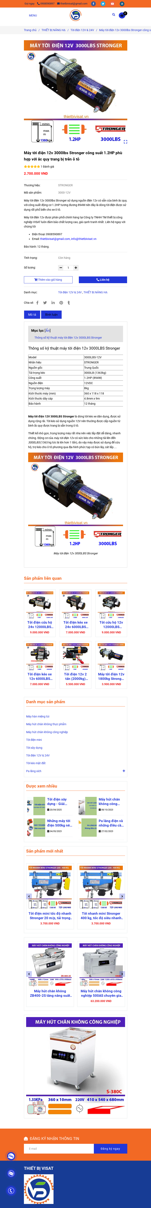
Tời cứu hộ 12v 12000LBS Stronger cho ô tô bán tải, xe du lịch (111, 624)
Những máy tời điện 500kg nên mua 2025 (59, 823)
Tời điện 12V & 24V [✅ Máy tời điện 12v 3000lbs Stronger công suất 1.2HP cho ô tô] (82, 30)
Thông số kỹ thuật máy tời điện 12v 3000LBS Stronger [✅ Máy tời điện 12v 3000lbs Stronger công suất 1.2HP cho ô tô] (68, 337)
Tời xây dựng (34, 747)
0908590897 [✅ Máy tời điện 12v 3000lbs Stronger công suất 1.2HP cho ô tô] (46, 3)
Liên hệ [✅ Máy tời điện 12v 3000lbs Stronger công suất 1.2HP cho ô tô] (102, 279)
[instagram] (122, 3)
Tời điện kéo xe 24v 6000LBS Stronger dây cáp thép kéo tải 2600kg (75, 624)
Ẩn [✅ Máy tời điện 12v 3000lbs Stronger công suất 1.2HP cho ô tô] (48, 330)
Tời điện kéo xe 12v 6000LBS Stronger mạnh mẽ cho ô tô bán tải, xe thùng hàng (39, 676)
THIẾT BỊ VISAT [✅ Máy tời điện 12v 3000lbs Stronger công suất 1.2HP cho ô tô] (39, 1168)
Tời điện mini (34, 739)
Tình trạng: (31, 257)
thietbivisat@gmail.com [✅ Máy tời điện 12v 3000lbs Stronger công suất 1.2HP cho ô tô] (72, 3)
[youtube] (113, 3)
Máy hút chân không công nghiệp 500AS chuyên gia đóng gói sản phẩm (101, 993)
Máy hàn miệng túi (37, 716)
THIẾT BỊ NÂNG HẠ (95, 292)
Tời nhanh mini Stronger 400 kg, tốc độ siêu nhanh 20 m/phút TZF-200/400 (101, 915)
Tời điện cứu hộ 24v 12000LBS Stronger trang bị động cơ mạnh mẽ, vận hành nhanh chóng (39, 624)
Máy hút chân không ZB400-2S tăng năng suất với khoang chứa (50, 993)
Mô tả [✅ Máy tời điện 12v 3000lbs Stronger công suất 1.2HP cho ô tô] (32, 314)
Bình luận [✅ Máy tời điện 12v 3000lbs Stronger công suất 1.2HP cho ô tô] (51, 314)
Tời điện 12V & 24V (70, 292)
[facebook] (94, 3)
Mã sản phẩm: (33, 192)
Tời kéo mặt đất (36, 763)
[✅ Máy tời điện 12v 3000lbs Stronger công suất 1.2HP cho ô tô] (123, 15)
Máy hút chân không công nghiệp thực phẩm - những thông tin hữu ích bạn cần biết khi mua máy (111, 801)
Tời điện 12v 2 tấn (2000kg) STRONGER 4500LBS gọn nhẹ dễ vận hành (75, 676)
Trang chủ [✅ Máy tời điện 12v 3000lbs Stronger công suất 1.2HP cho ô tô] (30, 30)
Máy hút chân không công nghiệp (47, 732)
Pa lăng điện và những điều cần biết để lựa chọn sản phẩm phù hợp (111, 823)
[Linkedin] (53, 303)
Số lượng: (30, 267)
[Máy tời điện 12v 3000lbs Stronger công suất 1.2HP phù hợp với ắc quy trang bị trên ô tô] (76, 15)
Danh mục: (31, 292)
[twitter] (103, 3)
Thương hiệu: (32, 185)
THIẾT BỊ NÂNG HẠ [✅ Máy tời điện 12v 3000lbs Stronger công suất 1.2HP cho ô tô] (53, 30)
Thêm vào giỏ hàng (48, 279)
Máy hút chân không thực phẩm (46, 724)
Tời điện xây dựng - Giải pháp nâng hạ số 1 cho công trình (58, 801)
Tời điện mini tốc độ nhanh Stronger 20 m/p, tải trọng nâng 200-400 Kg (50, 915)
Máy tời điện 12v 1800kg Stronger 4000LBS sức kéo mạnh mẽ (111, 676)
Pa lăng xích (33, 770)
